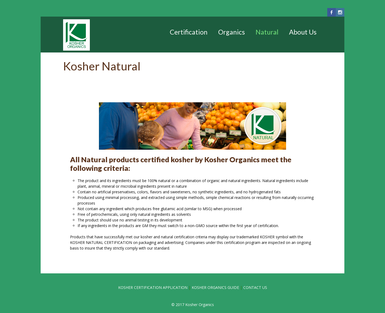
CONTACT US (255, 287)
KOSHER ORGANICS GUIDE (215, 287)
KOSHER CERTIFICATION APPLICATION (153, 287)
